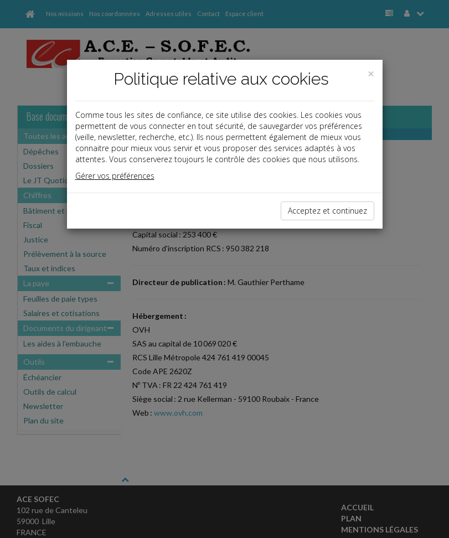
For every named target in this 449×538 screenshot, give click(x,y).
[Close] (371, 74)
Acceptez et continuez (327, 210)
